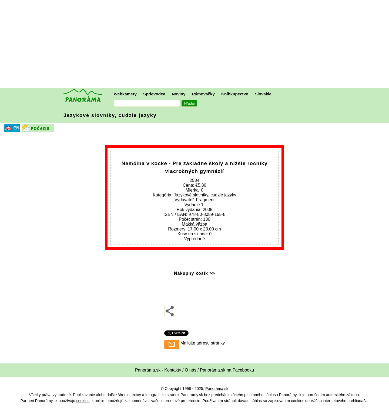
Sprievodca (154, 94)
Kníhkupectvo (234, 94)
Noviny (179, 94)
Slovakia (263, 94)
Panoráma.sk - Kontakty (158, 370)
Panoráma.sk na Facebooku (227, 370)
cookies (82, 401)
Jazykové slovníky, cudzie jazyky (110, 115)
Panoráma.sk (216, 388)
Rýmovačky (203, 94)
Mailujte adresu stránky (202, 343)
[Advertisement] (196, 44)
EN (16, 128)
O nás (190, 370)
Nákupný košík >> (194, 273)
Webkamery (125, 94)
